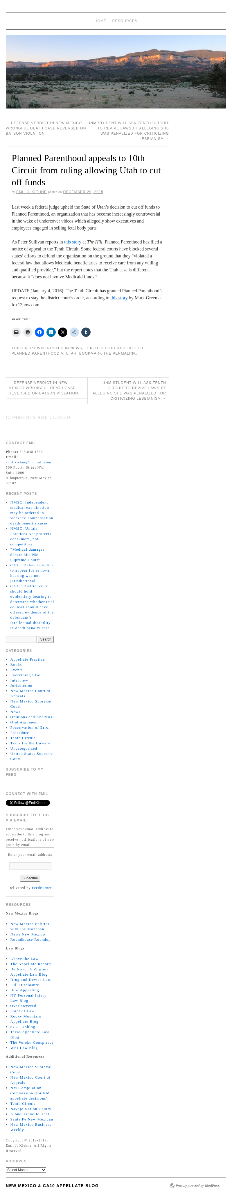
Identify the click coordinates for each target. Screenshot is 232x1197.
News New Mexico (27, 934)
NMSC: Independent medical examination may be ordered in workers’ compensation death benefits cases (31, 512)
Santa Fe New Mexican (31, 1119)
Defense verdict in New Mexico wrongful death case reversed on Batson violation (46, 128)
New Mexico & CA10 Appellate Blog (52, 1185)
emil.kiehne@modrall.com (28, 462)
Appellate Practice (27, 659)
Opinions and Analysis (31, 717)
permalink (124, 353)
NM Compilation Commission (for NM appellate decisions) (30, 1093)
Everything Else (25, 675)
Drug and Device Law (30, 979)
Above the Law (24, 958)
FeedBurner (42, 888)
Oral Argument (24, 722)
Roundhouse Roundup (30, 939)
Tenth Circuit (100, 348)
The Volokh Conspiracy (32, 1042)
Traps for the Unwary (30, 743)
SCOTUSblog (22, 1027)
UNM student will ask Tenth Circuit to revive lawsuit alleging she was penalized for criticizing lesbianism (129, 391)
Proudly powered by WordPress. (198, 1186)
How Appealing (24, 990)
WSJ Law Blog (24, 1047)
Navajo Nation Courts (30, 1109)
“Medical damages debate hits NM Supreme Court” (27, 554)
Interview (19, 680)
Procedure (19, 732)
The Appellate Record (30, 964)
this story (72, 241)
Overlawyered (23, 1006)
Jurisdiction (21, 685)
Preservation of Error (30, 727)
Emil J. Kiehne (31, 192)
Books (16, 664)
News (76, 348)
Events (16, 670)
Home (101, 21)
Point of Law (22, 1011)
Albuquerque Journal (29, 1114)
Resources (125, 21)
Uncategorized (23, 748)
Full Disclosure (24, 985)
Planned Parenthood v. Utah (44, 353)
